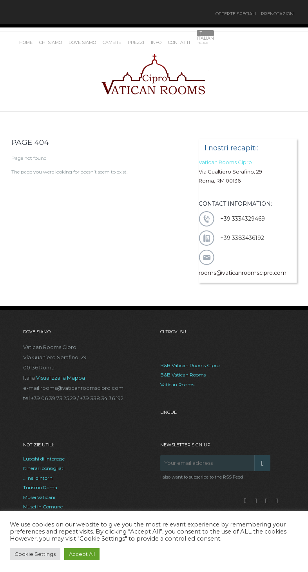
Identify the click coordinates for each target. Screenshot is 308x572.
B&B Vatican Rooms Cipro (189, 365)
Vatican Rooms (177, 384)
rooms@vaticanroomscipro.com (242, 272)
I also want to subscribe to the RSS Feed (201, 477)
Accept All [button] (82, 554)
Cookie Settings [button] (35, 554)
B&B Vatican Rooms (183, 375)
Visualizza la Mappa (60, 378)
